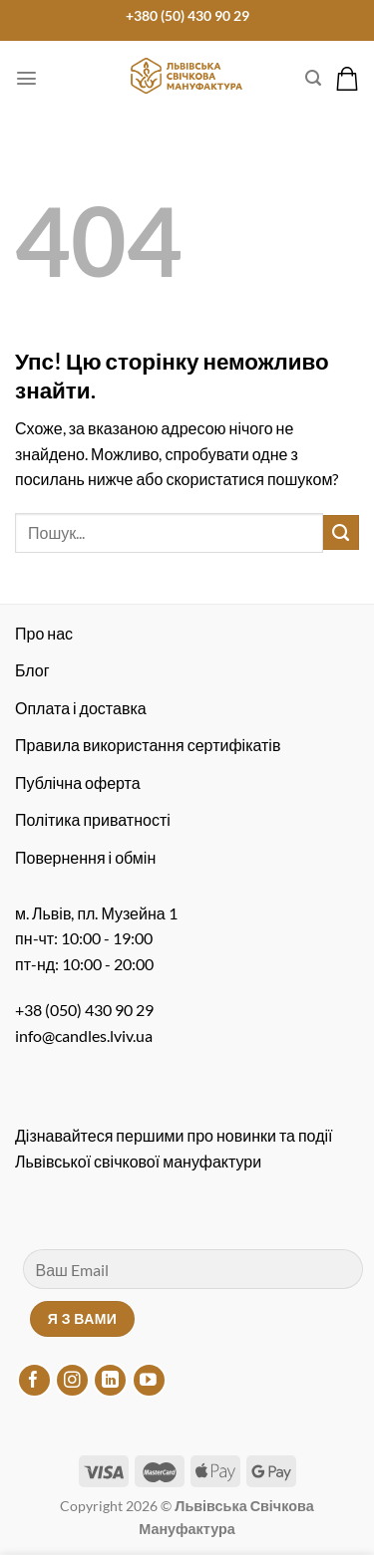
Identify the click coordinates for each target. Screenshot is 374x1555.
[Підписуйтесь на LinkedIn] (110, 1380)
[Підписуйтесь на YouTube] (149, 1380)
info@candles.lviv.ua (84, 1035)
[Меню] (26, 78)
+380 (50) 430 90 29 (187, 16)
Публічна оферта (78, 782)
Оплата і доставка (81, 707)
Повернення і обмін (85, 857)
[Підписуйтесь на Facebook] (34, 1380)
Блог (32, 669)
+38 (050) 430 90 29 (84, 1009)
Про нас (44, 633)
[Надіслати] (341, 533)
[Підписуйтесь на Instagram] (72, 1380)
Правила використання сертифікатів (147, 744)
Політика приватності (93, 819)
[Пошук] (313, 78)
